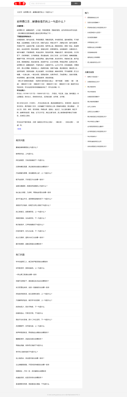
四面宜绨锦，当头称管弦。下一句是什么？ (31, 218)
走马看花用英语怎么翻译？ (96, 126)
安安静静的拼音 (92, 52)
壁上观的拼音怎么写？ (94, 62)
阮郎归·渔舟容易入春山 (44, 81)
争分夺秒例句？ (92, 136)
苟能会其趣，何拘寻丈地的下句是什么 (29, 345)
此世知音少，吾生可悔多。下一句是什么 (30, 307)
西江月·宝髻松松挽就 (25, 81)
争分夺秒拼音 (92, 92)
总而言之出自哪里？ (94, 112)
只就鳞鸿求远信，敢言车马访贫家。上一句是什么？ (34, 300)
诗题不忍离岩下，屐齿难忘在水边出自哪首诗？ (32, 281)
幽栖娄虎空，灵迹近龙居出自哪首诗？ (29, 339)
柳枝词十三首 (26, 84)
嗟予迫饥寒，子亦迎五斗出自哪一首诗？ (30, 179)
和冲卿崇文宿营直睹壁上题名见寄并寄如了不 (34, 33)
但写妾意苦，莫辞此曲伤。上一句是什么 (30, 268)
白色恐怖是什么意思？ (94, 32)
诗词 (19, 129)
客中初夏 (59, 81)
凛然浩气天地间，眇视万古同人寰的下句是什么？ (33, 205)
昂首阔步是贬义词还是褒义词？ (97, 27)
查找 (76, 3)
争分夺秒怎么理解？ (94, 121)
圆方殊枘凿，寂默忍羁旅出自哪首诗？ (29, 244)
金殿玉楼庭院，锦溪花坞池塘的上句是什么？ (32, 186)
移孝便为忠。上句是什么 (24, 154)
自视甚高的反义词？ (94, 82)
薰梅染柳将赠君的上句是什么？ (27, 147)
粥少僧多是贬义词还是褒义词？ (97, 116)
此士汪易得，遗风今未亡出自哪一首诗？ (30, 237)
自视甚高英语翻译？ (94, 97)
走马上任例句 (92, 106)
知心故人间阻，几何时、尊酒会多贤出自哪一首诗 (33, 192)
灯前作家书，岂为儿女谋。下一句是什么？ (31, 231)
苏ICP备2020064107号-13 (73, 395)
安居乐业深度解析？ (94, 22)
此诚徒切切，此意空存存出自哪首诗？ (29, 377)
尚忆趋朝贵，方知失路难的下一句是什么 (30, 160)
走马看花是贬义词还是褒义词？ (97, 131)
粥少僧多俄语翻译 (93, 102)
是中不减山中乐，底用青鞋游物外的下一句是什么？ (34, 199)
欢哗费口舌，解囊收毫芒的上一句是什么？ (38, 12)
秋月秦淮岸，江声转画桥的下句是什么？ (30, 224)
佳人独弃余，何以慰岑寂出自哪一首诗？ (30, 358)
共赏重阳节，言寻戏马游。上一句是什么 (30, 326)
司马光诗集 (53, 87)
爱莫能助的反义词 (93, 17)
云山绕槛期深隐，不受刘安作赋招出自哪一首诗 (32, 365)
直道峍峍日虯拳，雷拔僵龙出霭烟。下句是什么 (32, 384)
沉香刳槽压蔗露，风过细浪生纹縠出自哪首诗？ (32, 167)
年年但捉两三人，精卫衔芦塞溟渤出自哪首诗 (32, 262)
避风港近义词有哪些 (94, 57)
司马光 (73, 30)
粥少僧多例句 (92, 87)
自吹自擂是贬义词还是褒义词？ (97, 146)
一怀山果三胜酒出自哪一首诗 (26, 274)
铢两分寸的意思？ (93, 77)
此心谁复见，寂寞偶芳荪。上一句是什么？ (31, 212)
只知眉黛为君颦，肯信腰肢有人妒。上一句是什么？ (34, 173)
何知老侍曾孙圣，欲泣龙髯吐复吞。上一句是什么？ (34, 294)
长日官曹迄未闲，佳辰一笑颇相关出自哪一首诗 (32, 287)
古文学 (19, 12)
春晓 (66, 81)
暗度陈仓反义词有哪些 (94, 47)
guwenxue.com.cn (60, 395)
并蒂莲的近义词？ (93, 42)
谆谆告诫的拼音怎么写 (94, 141)
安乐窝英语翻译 (92, 37)
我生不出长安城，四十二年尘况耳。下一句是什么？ (34, 319)
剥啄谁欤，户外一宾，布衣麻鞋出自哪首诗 (31, 371)
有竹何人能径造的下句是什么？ (27, 352)
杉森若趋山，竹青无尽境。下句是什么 (29, 313)
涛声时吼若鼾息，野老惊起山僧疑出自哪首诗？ (32, 332)
